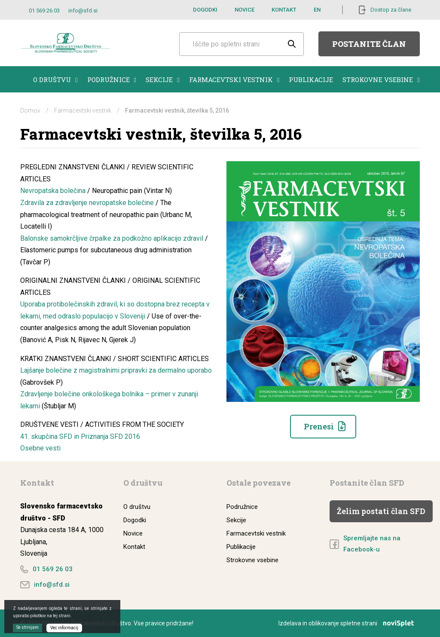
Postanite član (369, 44)
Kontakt (284, 9)
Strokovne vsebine (380, 79)
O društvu (55, 79)
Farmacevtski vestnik (234, 79)
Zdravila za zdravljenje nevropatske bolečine (87, 203)
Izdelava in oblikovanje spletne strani (349, 623)
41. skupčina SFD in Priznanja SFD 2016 (80, 436)
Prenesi (319, 426)
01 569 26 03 (44, 10)
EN (317, 9)
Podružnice (111, 79)
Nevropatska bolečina (53, 191)
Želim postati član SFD (381, 511)
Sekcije (162, 79)
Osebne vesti (40, 448)
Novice (244, 9)
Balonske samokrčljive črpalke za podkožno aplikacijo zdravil (111, 238)
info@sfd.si (83, 10)
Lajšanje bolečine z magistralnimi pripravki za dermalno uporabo (116, 370)
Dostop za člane (390, 9)
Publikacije (311, 79)
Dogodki (205, 9)
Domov (30, 110)
